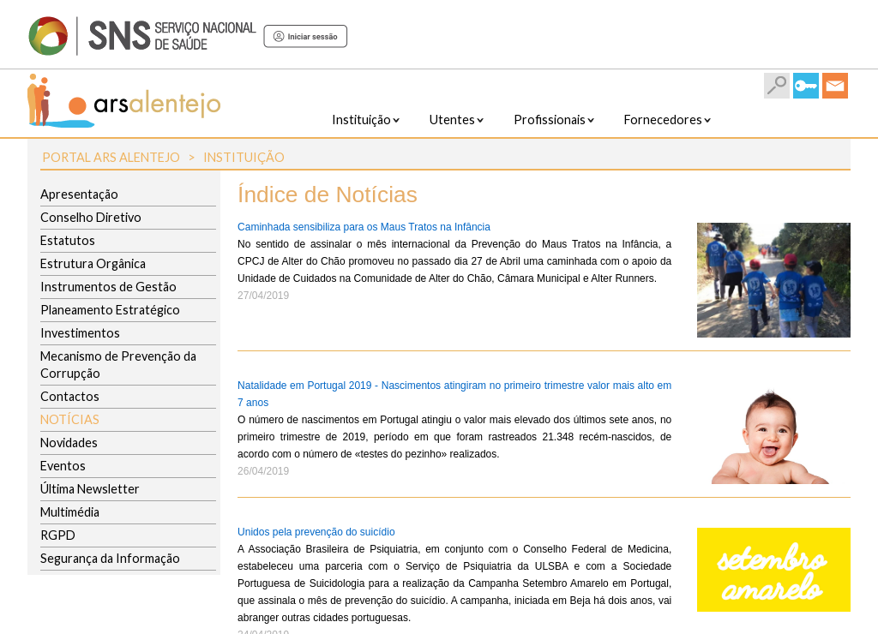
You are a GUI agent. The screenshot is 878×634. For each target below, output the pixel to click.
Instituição (244, 157)
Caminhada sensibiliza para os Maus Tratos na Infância (364, 227)
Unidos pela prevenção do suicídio (316, 532)
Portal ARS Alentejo (111, 157)
